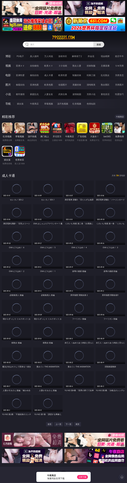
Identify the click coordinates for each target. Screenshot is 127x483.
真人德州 (34, 56)
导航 (8, 103)
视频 (8, 65)
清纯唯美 (91, 84)
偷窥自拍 (20, 84)
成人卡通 (48, 75)
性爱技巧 (119, 94)
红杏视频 (76, 103)
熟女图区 (105, 84)
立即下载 (82, 477)
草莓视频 (48, 103)
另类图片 (119, 84)
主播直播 (105, 65)
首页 (49, 424)
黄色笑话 (105, 94)
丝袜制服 (91, 65)
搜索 (99, 44)
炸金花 (91, 56)
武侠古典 (62, 94)
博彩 (8, 56)
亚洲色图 (34, 84)
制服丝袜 (76, 75)
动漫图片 (62, 84)
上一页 (58, 424)
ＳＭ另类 (119, 65)
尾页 (77, 424)
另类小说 (91, 94)
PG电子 (20, 56)
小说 (8, 94)
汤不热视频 (62, 103)
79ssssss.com (63, 37)
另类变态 (119, 75)
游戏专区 (62, 56)
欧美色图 (48, 84)
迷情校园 (76, 94)
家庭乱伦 (34, 94)
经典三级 (91, 75)
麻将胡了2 (77, 56)
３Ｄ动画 (62, 65)
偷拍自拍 (34, 75)
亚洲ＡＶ (20, 65)
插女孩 (20, 103)
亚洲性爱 (20, 75)
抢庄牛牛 (119, 56)
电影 (8, 75)
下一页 (68, 424)
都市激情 (20, 94)
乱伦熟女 (105, 75)
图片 (8, 84)
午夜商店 (34, 103)
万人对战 (48, 56)
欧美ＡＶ (48, 65)
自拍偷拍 (34, 65)
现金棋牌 (105, 56)
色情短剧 (91, 103)
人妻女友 (48, 94)
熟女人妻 (76, 65)
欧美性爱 (62, 75)
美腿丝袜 (76, 84)
